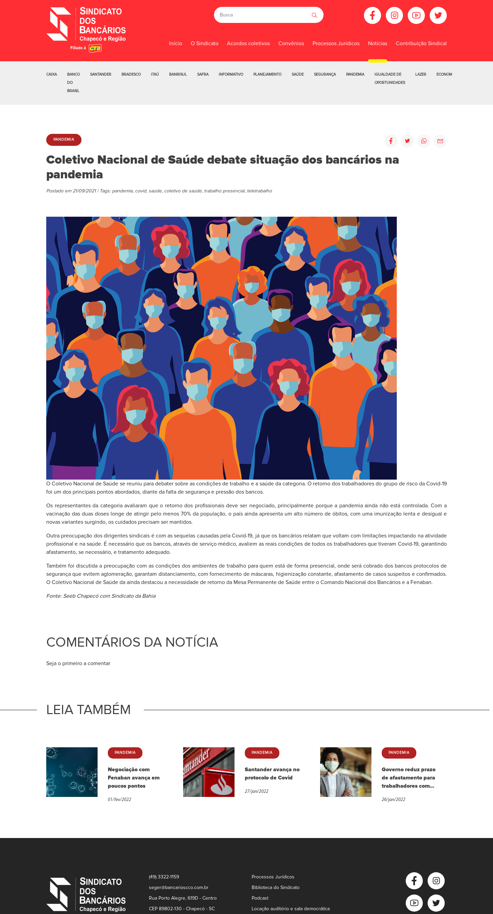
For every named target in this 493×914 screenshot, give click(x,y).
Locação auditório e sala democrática (291, 909)
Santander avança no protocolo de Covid (272, 773)
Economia (446, 74)
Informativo (231, 74)
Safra (202, 74)
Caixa (51, 74)
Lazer (420, 74)
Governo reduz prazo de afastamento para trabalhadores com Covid (408, 778)
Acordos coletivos (248, 43)
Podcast (260, 898)
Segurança (325, 74)
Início (175, 43)
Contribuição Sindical (421, 43)
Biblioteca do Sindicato (276, 887)
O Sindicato (204, 43)
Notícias (377, 43)
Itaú (155, 74)
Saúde (298, 74)
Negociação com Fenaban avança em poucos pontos (134, 777)
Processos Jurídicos (336, 43)
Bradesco (131, 74)
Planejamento (267, 74)
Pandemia (355, 74)
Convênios (291, 43)
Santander (100, 74)
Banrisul (178, 74)
